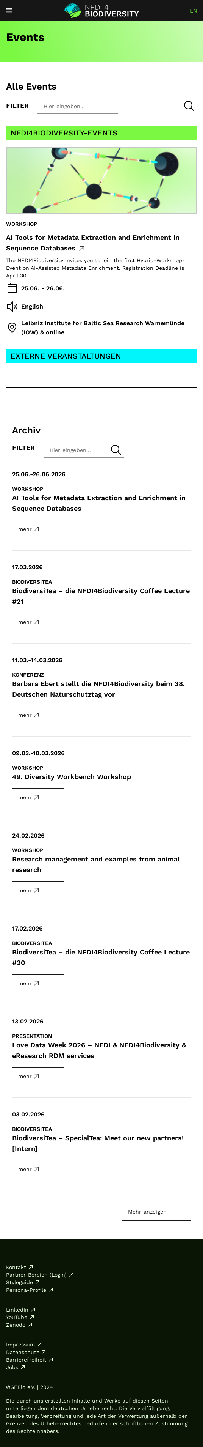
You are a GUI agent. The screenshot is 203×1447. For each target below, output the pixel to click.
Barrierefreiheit (30, 1360)
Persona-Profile (30, 1290)
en (193, 11)
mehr (29, 529)
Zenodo (19, 1325)
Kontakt (20, 1267)
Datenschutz (26, 1352)
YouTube (20, 1317)
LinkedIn (21, 1310)
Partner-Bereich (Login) (40, 1275)
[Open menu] (9, 11)
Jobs (16, 1367)
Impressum (24, 1345)
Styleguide (23, 1282)
